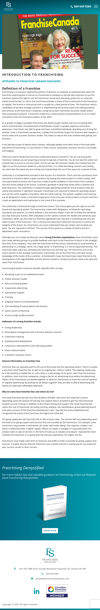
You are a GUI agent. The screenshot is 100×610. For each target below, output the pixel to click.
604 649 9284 (81, 6)
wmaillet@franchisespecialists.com (52, 578)
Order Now (50, 530)
